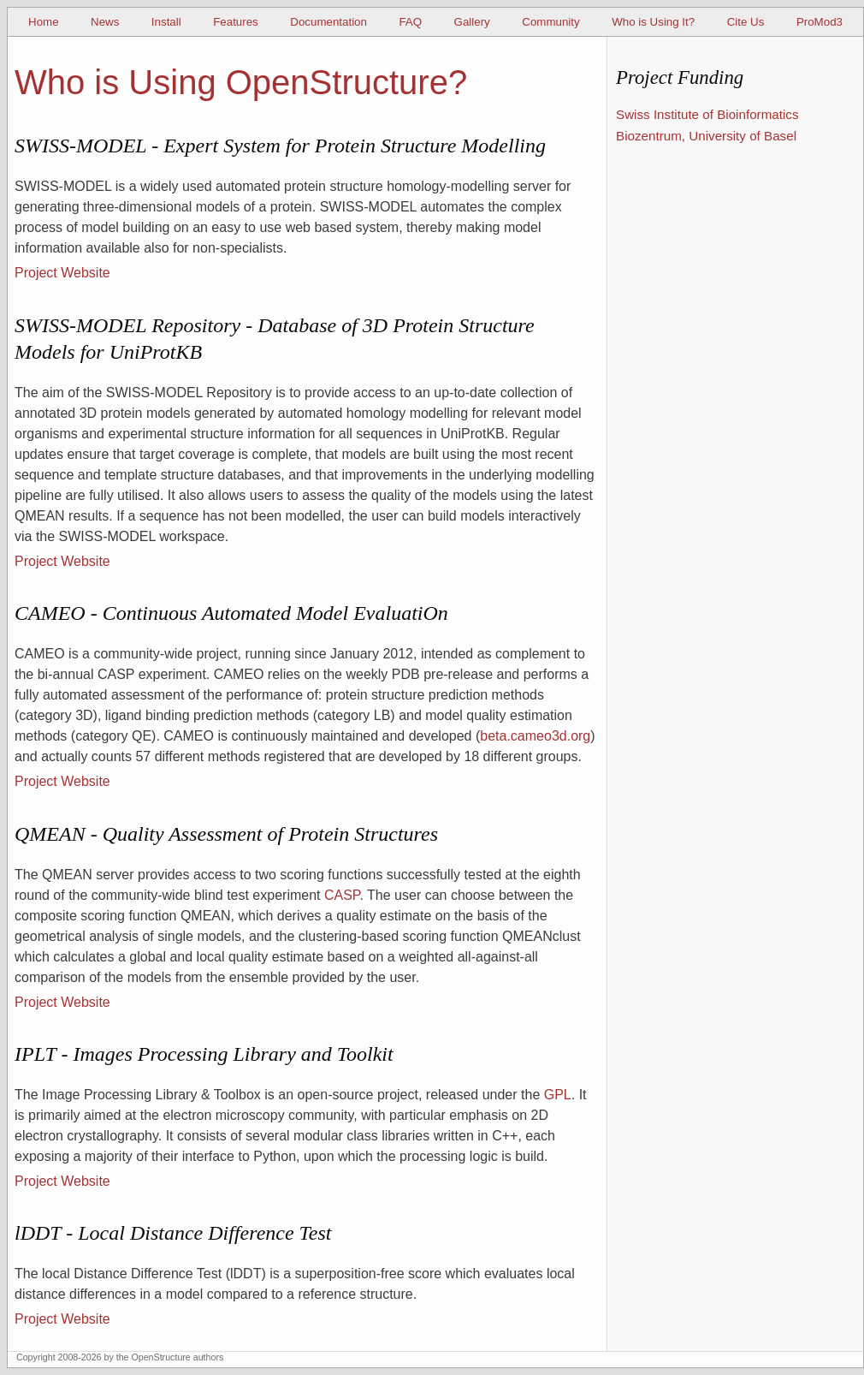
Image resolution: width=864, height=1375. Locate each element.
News (105, 21)
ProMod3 (819, 21)
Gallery (472, 21)
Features (235, 21)
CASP (342, 895)
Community (550, 21)
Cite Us (746, 21)
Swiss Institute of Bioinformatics (707, 114)
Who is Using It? (653, 21)
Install (166, 21)
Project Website (62, 272)
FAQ (410, 21)
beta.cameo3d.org (535, 736)
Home (43, 21)
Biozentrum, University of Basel (706, 135)
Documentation (328, 21)
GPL (557, 1094)
